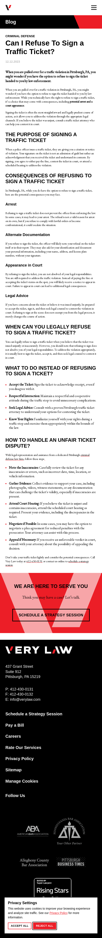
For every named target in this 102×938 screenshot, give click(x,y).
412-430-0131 (34, 561)
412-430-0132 (21, 694)
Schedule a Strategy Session (51, 615)
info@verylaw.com (25, 699)
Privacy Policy (59, 913)
